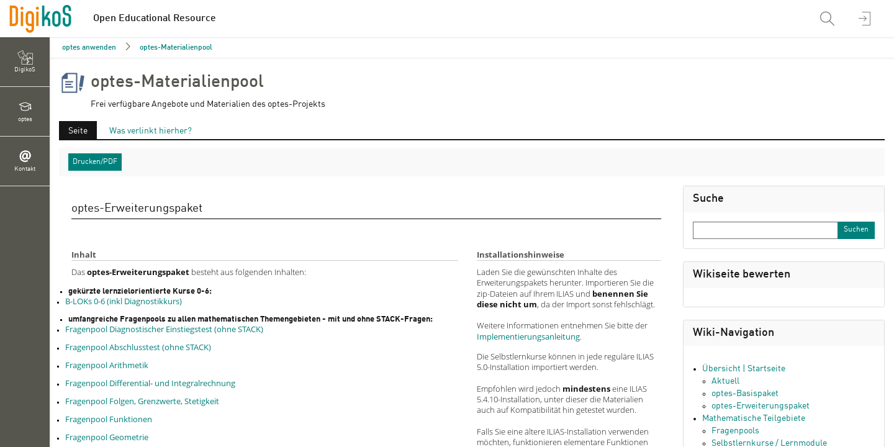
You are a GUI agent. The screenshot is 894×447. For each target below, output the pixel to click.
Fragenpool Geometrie (106, 437)
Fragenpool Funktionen (108, 419)
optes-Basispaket (745, 393)
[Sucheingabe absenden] (856, 230)
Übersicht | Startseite (743, 368)
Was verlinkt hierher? (150, 131)
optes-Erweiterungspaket (760, 406)
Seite (78, 131)
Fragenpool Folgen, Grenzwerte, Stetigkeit (142, 401)
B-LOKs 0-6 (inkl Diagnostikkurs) (123, 301)
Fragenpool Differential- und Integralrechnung (150, 383)
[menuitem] (828, 18)
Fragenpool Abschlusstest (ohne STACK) (138, 347)
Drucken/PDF (95, 162)
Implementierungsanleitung (528, 336)
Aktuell (725, 381)
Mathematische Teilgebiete (753, 418)
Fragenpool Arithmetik (106, 365)
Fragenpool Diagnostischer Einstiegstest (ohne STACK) (164, 329)
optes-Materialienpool (176, 48)
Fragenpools (735, 431)
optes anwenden (89, 48)
